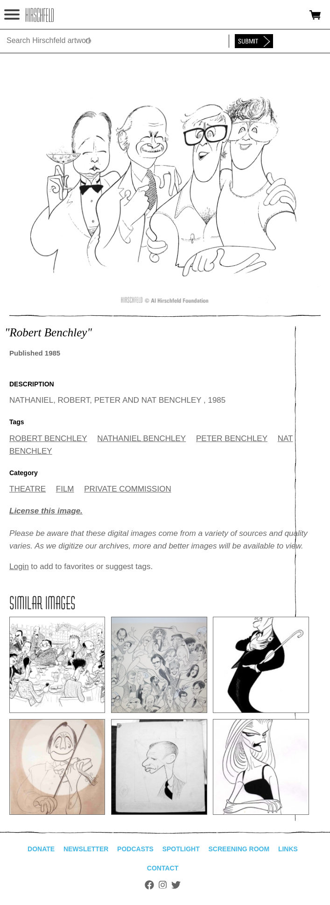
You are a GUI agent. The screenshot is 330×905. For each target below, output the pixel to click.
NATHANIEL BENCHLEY (141, 438)
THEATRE (27, 489)
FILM (65, 489)
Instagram (163, 885)
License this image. (46, 510)
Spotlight (181, 849)
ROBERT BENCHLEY (48, 438)
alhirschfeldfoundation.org (40, 15)
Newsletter (85, 849)
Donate (41, 849)
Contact (162, 868)
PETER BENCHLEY (231, 438)
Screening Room (238, 849)
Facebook (149, 885)
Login (19, 566)
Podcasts (135, 849)
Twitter (176, 885)
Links (288, 849)
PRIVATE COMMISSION (127, 489)
